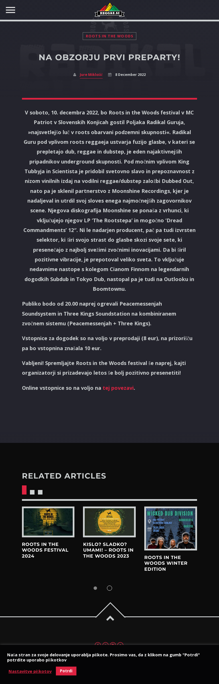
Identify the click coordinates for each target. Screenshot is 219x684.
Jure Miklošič (91, 74)
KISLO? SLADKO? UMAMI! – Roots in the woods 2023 (108, 550)
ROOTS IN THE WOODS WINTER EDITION (166, 563)
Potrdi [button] (66, 670)
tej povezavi (118, 387)
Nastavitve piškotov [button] (30, 671)
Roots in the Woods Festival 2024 (45, 550)
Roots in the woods (109, 36)
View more (48, 522)
